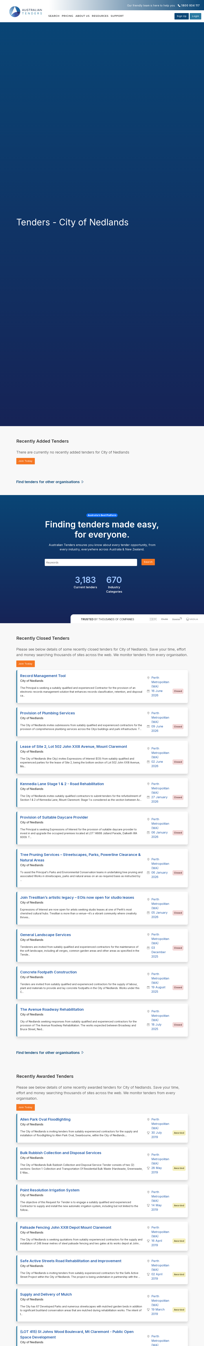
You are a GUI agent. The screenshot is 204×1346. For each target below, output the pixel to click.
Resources (117, 16)
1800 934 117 (190, 5)
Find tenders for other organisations (50, 483)
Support (140, 16)
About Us (94, 16)
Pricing (73, 16)
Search (54, 16)
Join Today (27, 461)
